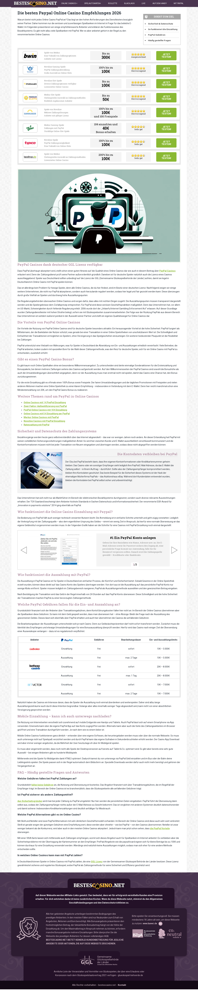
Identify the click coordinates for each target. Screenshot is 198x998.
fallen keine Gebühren (42, 796)
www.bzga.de (143, 944)
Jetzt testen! (166, 56)
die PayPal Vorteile (160, 839)
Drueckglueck (30, 72)
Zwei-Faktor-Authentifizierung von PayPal (45, 417)
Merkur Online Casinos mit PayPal (41, 428)
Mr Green (30, 135)
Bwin (30, 56)
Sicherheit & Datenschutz (160, 24)
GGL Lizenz (97, 872)
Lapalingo (30, 167)
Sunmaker (30, 119)
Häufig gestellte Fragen (159, 40)
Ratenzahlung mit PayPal (36, 435)
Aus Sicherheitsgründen (29, 812)
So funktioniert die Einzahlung (162, 29)
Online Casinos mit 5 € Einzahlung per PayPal (47, 424)
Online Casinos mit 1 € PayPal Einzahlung (45, 413)
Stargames (30, 88)
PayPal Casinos (167, 282)
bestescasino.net (99, 896)
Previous (24, 561)
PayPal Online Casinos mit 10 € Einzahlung (45, 421)
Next (174, 561)
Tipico (30, 151)
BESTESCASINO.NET (56, 950)
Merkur (30, 103)
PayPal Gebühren (156, 35)
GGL (99, 969)
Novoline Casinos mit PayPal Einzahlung (44, 432)
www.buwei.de (150, 933)
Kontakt (122, 993)
